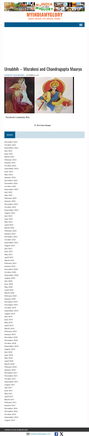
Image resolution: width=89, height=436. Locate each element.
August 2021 (9, 245)
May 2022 (8, 222)
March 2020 (9, 293)
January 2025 (10, 162)
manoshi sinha (19, 75)
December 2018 (10, 337)
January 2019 (10, 334)
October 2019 (10, 307)
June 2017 (8, 390)
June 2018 (8, 355)
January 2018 (10, 370)
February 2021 (10, 263)
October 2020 (10, 272)
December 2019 (10, 301)
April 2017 (8, 396)
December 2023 (10, 180)
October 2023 (10, 186)
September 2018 (11, 346)
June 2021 (8, 251)
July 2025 (8, 151)
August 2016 (9, 420)
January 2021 (10, 266)
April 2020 (8, 290)
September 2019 (11, 310)
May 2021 (8, 254)
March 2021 (9, 260)
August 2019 (9, 313)
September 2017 (11, 381)
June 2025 (8, 154)
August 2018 (9, 349)
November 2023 (11, 183)
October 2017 (10, 378)
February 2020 (10, 296)
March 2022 (9, 227)
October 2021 (10, 239)
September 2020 (11, 275)
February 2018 (10, 367)
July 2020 (8, 281)
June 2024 (8, 171)
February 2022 (10, 230)
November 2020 (11, 269)
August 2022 (9, 213)
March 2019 (9, 328)
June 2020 (8, 284)
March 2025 (9, 156)
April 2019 (8, 325)
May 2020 (8, 287)
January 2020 (10, 299)
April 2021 (8, 257)
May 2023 (8, 195)
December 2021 (10, 236)
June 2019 (8, 319)
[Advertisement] (45, 45)
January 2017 (10, 405)
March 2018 (9, 364)
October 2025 (10, 145)
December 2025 (10, 142)
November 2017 (11, 375)
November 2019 (11, 304)
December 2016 (10, 408)
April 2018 (8, 361)
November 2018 (11, 340)
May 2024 (8, 174)
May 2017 (8, 393)
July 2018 (8, 352)
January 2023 (10, 201)
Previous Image (42, 125)
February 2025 (10, 159)
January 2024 (10, 177)
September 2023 (11, 189)
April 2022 (8, 225)
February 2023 (10, 198)
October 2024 (10, 165)
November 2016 (11, 411)
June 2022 (8, 219)
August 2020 (9, 278)
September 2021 (11, 242)
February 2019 (10, 331)
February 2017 (10, 402)
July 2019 (8, 316)
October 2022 (10, 207)
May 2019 (8, 322)
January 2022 (10, 233)
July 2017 (8, 387)
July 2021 (8, 248)
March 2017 (9, 399)
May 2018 (8, 358)
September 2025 (11, 148)
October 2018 (10, 343)
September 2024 (11, 168)
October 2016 (10, 414)
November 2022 (11, 204)
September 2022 (11, 210)
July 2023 (8, 192)
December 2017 (10, 372)
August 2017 (9, 384)
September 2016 (11, 417)
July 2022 (8, 216)
